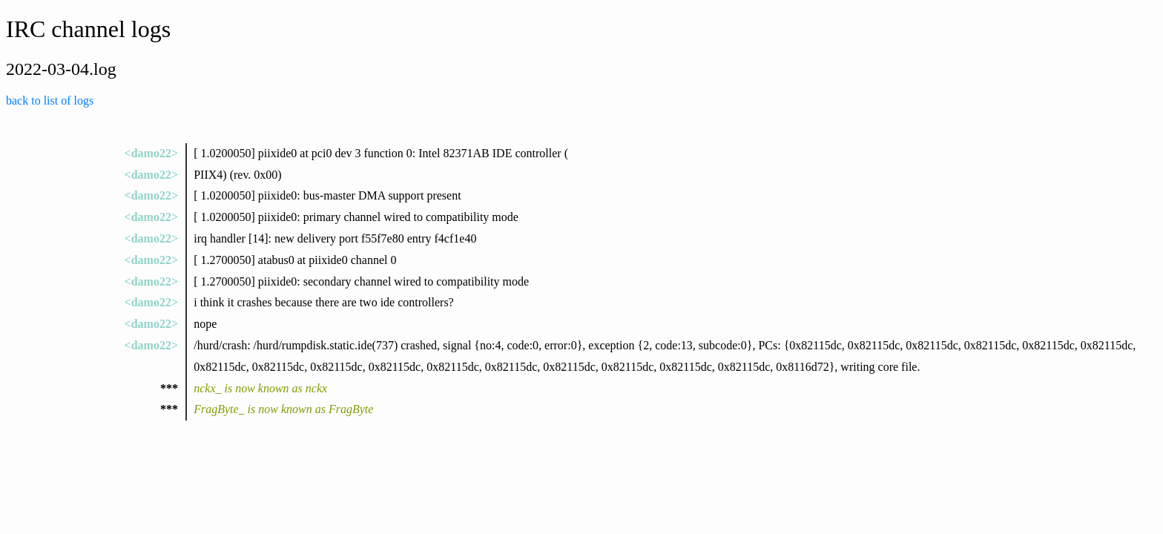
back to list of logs (49, 100)
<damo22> (151, 153)
